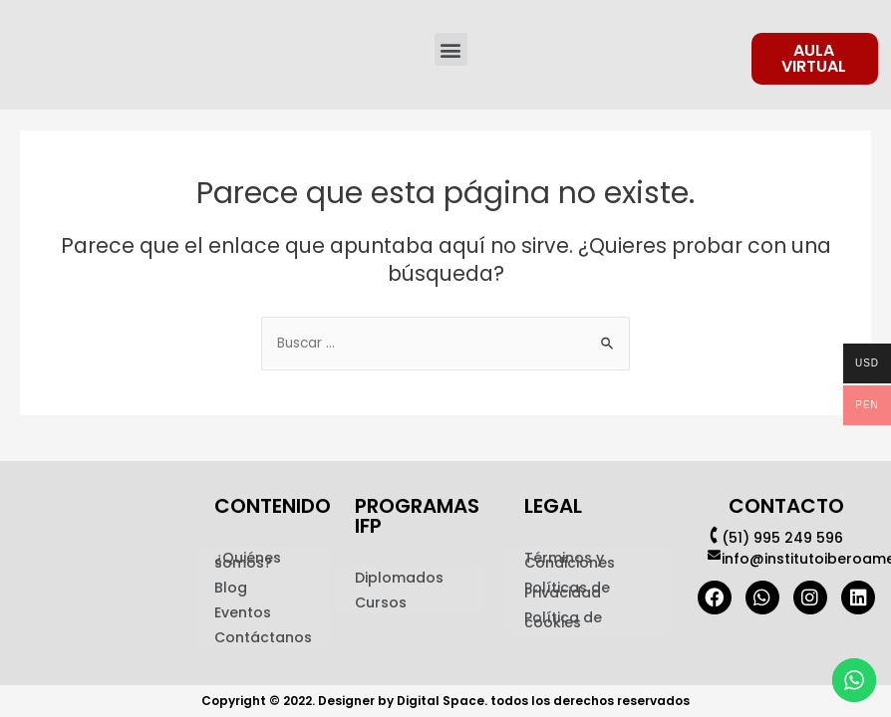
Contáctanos (263, 637)
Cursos (381, 602)
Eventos (242, 612)
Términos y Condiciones (569, 560)
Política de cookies (563, 619)
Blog (230, 588)
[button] (451, 49)
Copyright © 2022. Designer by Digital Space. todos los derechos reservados (445, 700)
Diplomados (399, 578)
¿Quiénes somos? (247, 560)
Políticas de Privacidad (567, 590)
